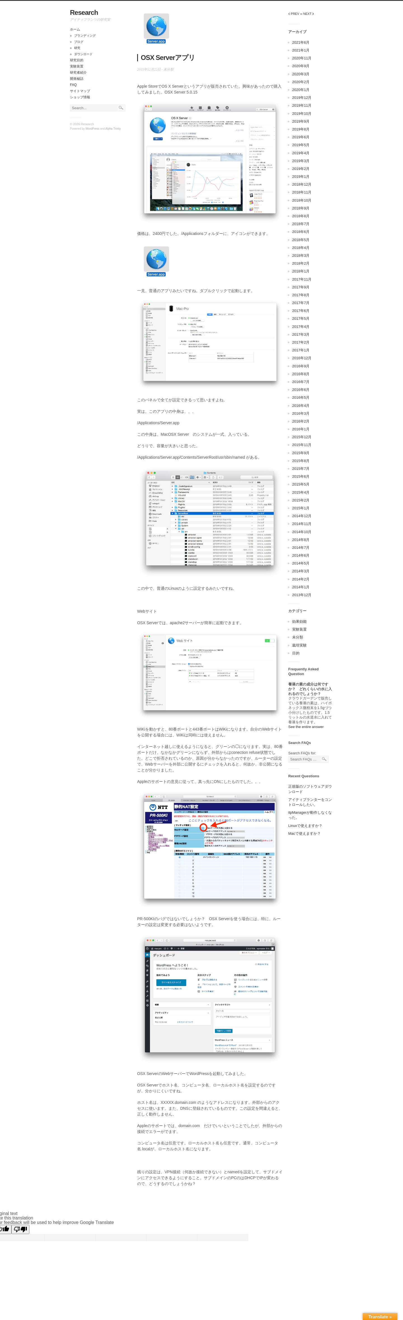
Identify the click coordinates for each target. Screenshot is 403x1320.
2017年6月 (301, 311)
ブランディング (85, 35)
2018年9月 (301, 208)
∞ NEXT (307, 13)
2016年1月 (301, 429)
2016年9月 (301, 366)
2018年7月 (301, 224)
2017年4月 (301, 327)
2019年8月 (301, 129)
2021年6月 (301, 42)
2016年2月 (301, 421)
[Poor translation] (20, 1229)
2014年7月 (301, 547)
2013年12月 (301, 595)
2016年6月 (301, 390)
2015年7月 (301, 469)
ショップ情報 (80, 97)
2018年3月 (301, 255)
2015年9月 (301, 453)
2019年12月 (301, 97)
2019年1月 (301, 176)
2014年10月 (301, 532)
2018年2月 (301, 263)
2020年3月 (301, 74)
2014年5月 (301, 563)
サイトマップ (80, 91)
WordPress (92, 128)
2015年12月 (301, 437)
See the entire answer (306, 727)
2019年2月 (301, 169)
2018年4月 (301, 248)
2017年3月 (301, 334)
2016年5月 (301, 397)
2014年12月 (301, 516)
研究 (77, 48)
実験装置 (76, 66)
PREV (293, 13)
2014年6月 (301, 555)
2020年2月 (301, 82)
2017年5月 (301, 318)
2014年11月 (301, 524)
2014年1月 (301, 587)
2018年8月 (301, 216)
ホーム (75, 29)
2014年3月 (301, 571)
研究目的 (76, 60)
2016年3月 (301, 413)
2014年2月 (301, 579)
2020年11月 (301, 58)
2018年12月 (301, 184)
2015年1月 (301, 508)
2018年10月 (301, 200)
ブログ (78, 41)
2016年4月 (301, 406)
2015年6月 (301, 476)
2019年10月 (301, 113)
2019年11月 (301, 105)
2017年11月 (301, 279)
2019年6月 (301, 137)
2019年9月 (301, 121)
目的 (295, 653)
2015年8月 (301, 461)
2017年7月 (301, 303)
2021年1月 (301, 50)
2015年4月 (301, 492)
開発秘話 (76, 79)
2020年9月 (301, 66)
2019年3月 (301, 161)
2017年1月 (301, 350)
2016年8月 (301, 374)
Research (84, 12)
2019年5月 (301, 145)
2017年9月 (301, 287)
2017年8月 (301, 295)
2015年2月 (301, 500)
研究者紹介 (78, 72)
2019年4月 (301, 153)
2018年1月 (301, 271)
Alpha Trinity (113, 128)
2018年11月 (301, 192)
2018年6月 (301, 232)
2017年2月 (301, 342)
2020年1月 (301, 90)
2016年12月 (301, 358)
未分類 (168, 69)
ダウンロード (83, 54)
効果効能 (299, 621)
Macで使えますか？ (304, 833)
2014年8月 (301, 540)
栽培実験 (299, 645)
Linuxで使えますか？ (305, 826)
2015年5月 (301, 484)
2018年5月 (301, 240)
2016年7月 (301, 382)
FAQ (73, 85)
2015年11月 (301, 445)
